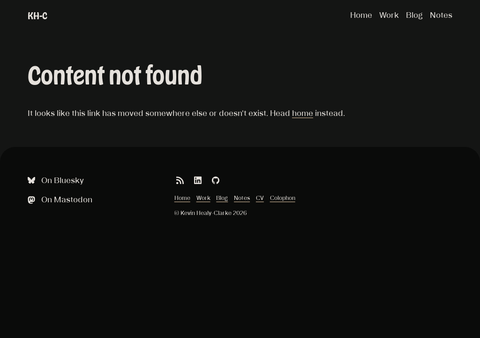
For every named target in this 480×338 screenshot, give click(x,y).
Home (361, 15)
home (302, 113)
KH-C (37, 16)
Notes (441, 15)
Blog (414, 15)
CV (260, 198)
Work (389, 15)
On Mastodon (59, 200)
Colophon (282, 198)
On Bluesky (55, 180)
